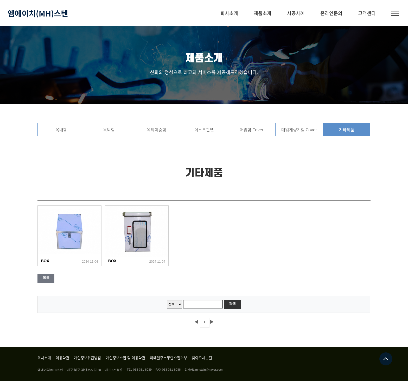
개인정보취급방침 (87, 357)
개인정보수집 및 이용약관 (125, 357)
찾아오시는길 (202, 357)
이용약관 (62, 357)
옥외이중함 (156, 129)
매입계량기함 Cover (299, 129)
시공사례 (296, 13)
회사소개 (229, 13)
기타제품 (346, 129)
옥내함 (61, 129)
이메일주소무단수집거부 (168, 357)
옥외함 (109, 129)
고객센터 (367, 13)
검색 (232, 304)
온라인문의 (331, 13)
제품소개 (262, 13)
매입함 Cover (252, 129)
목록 (46, 278)
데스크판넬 (204, 129)
